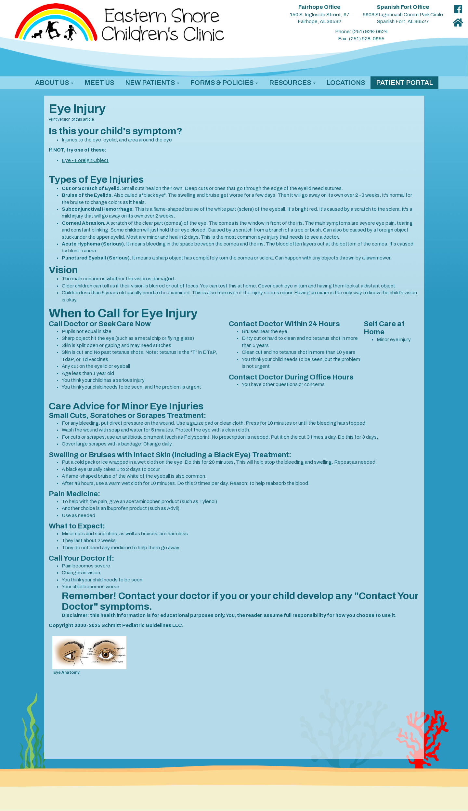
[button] (54, 82)
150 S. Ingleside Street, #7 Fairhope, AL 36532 (319, 14)
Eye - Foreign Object (85, 160)
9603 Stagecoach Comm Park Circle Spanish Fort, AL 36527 (403, 14)
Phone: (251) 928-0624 (361, 31)
